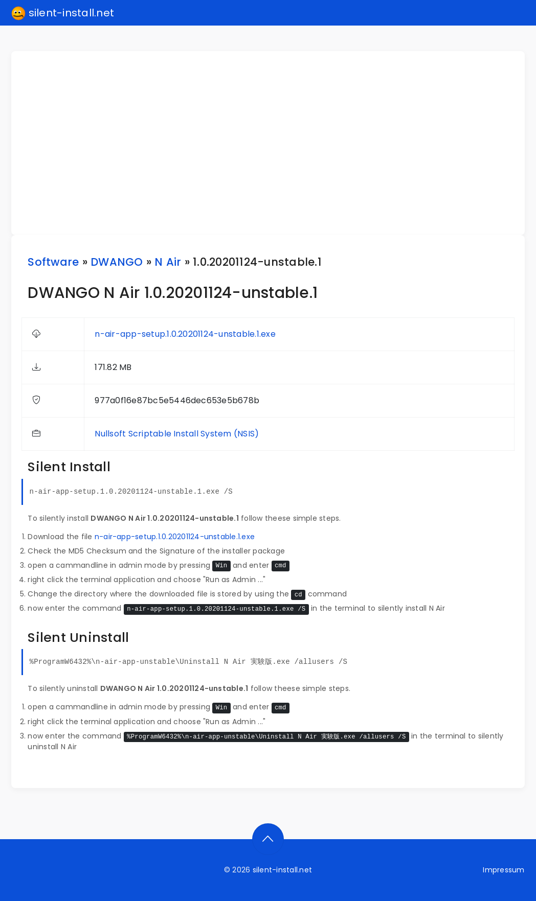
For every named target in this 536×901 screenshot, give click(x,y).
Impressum (503, 870)
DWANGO (117, 262)
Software (53, 262)
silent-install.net (62, 13)
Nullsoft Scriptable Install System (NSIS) (177, 434)
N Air (167, 262)
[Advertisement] (274, 143)
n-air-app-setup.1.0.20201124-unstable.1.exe (185, 334)
